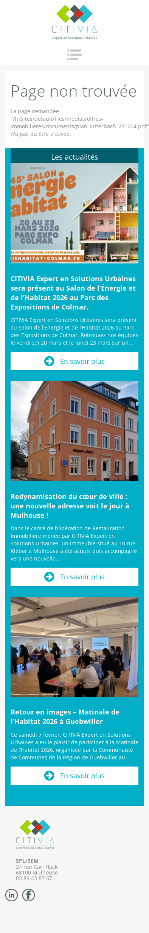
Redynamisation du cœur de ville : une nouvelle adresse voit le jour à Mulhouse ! (70, 506)
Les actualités (74, 157)
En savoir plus (82, 361)
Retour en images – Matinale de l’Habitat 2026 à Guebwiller (65, 716)
